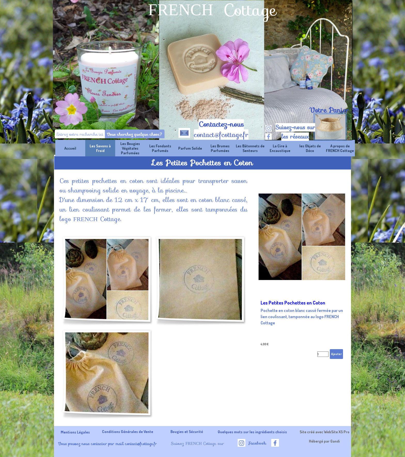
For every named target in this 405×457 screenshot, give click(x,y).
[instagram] (268, 128)
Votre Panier (329, 110)
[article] (302, 269)
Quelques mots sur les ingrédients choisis (252, 431)
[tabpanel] (329, 110)
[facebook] (268, 136)
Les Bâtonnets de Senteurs (250, 148)
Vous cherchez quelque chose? (135, 134)
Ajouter (336, 354)
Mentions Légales (75, 432)
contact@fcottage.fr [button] (221, 134)
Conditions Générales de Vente (127, 431)
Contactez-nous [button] (221, 124)
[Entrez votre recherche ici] (80, 134)
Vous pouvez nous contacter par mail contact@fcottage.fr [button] (107, 444)
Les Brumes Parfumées (220, 148)
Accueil (70, 148)
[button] (184, 132)
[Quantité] (323, 354)
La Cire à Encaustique (280, 148)
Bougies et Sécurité (186, 431)
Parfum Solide (190, 148)
